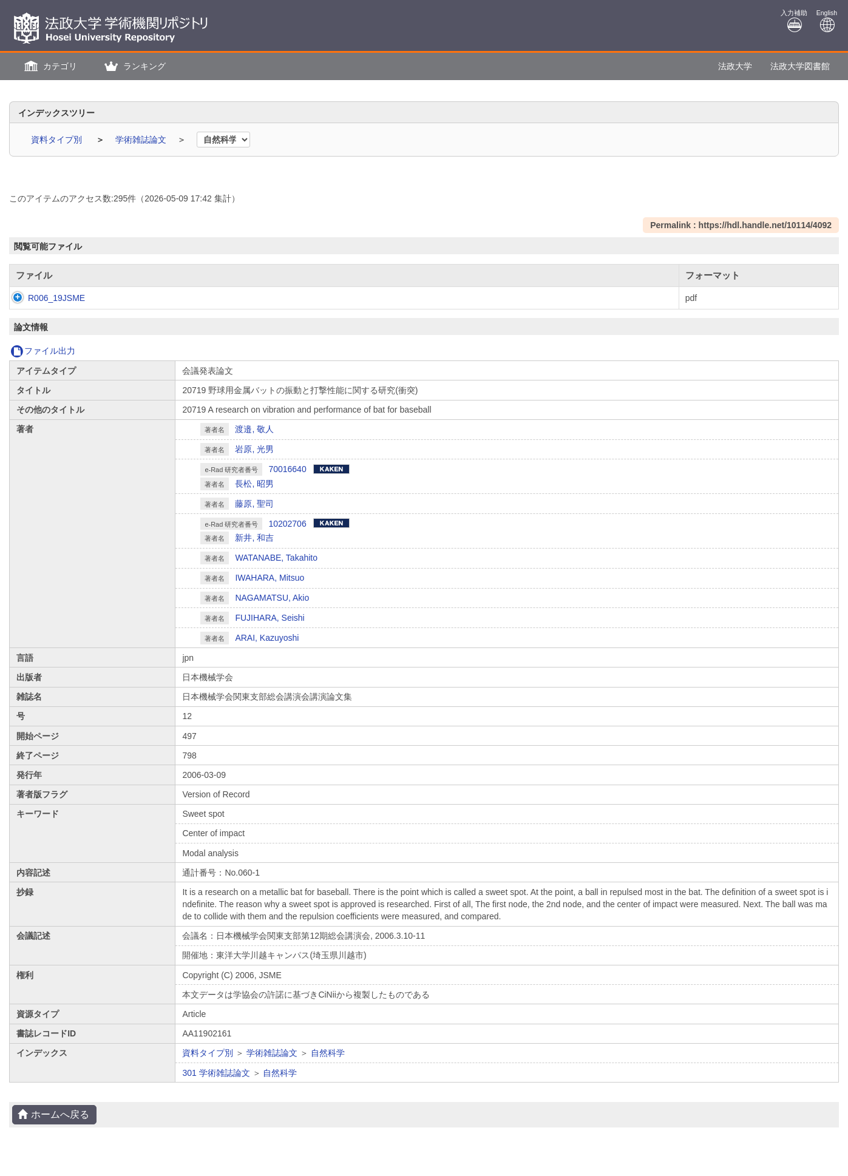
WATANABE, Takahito (276, 558)
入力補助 (794, 21)
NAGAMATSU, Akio (272, 598)
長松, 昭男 (254, 483)
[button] (49, 66)
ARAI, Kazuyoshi (267, 638)
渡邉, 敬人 (254, 429)
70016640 (287, 469)
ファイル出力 (42, 351)
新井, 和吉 (254, 537)
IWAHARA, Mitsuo (269, 578)
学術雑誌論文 (142, 139)
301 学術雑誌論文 (215, 1073)
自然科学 (328, 1053)
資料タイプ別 (57, 139)
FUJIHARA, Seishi (269, 618)
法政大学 (735, 66)
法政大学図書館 (800, 66)
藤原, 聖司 (254, 504)
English (826, 21)
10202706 (287, 524)
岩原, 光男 (254, 449)
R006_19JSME (44, 298)
